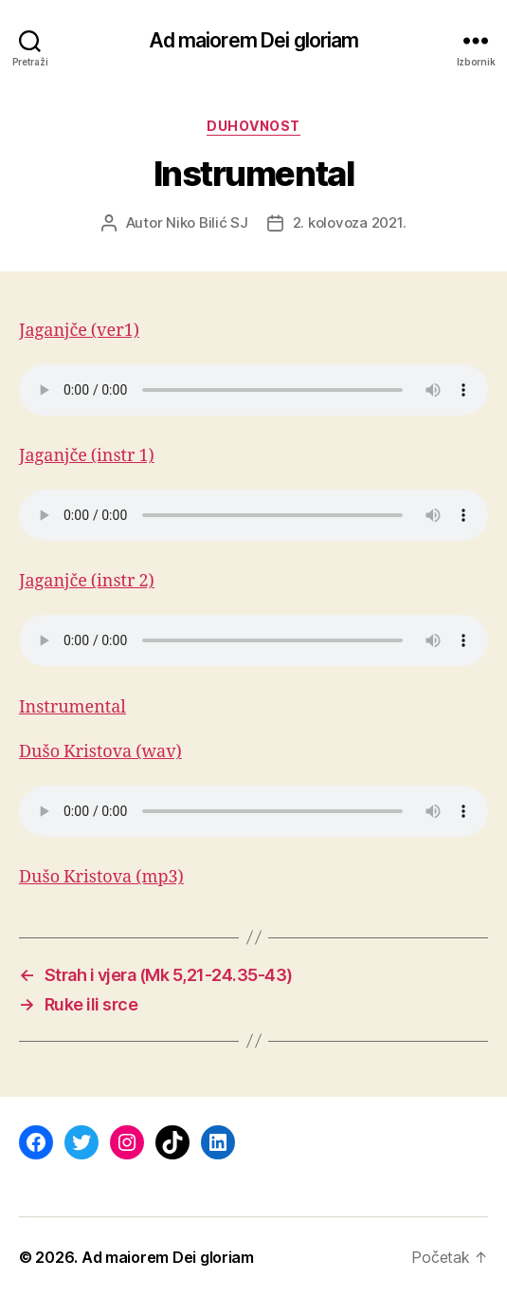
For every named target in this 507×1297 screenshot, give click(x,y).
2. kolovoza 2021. (350, 222)
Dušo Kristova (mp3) (101, 877)
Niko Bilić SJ (207, 222)
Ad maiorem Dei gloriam (254, 40)
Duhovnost (253, 126)
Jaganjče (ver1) (79, 331)
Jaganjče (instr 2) (86, 581)
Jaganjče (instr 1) (86, 456)
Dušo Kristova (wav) (100, 752)
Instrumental (72, 707)
